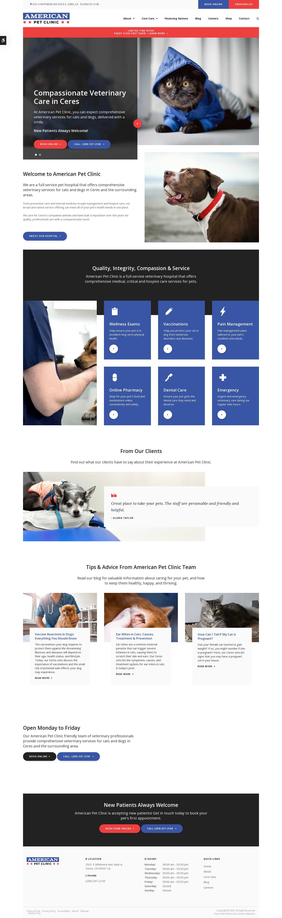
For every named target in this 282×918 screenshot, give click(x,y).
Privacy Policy (49, 911)
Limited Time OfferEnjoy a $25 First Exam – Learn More (139, 32)
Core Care (148, 18)
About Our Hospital (43, 236)
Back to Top (34, 913)
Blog (198, 18)
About (127, 18)
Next (137, 123)
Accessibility (64, 911)
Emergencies (244, 4)
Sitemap (84, 911)
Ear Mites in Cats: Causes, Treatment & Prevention (136, 636)
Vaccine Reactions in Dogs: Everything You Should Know (56, 636)
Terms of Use (33, 911)
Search (75, 911)
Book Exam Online (118, 828)
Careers (213, 18)
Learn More (113, 349)
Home (207, 866)
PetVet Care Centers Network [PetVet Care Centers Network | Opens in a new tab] (240, 914)
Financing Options (176, 18)
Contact (244, 18)
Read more (43, 678)
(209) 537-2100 (91, 4)
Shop (229, 18)
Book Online (213, 4)
